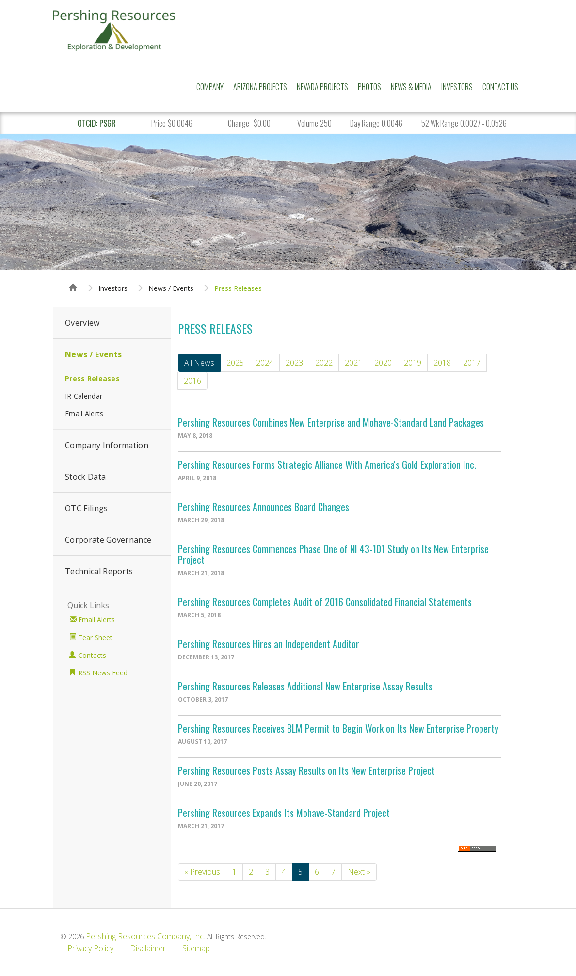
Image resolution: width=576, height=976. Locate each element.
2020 (383, 362)
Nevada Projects (322, 87)
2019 (412, 362)
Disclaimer (148, 948)
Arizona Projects (260, 87)
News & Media (411, 87)
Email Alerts (84, 413)
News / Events (170, 288)
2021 (353, 362)
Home (73, 278)
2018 (442, 362)
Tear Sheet (95, 637)
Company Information (106, 445)
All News (199, 362)
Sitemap (196, 948)
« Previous (202, 871)
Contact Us (500, 87)
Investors (457, 87)
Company (210, 87)
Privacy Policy (90, 948)
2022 (324, 362)
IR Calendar (83, 395)
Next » (359, 871)
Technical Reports (99, 571)
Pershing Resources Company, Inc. (145, 936)
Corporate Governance (108, 539)
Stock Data (85, 476)
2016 (192, 380)
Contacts (92, 655)
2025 (235, 362)
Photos (369, 87)
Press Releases (238, 288)
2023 (294, 362)
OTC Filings (86, 508)
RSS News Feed (103, 672)
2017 (471, 362)
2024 (264, 362)
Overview (82, 323)
